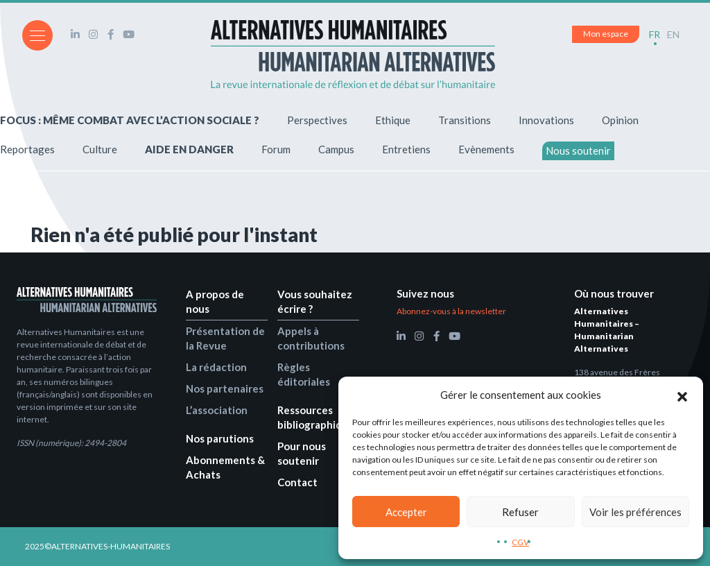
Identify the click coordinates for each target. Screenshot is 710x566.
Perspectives (317, 120)
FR (654, 34)
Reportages (27, 149)
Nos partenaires (224, 388)
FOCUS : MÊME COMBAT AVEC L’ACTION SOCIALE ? (129, 120)
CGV (520, 542)
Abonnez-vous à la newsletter (451, 311)
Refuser (520, 512)
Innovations (546, 120)
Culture (100, 149)
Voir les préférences (635, 512)
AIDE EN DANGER (189, 149)
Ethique (392, 120)
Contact (297, 482)
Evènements (486, 149)
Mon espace (605, 33)
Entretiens (406, 149)
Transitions (464, 120)
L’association (217, 410)
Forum (276, 149)
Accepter (406, 512)
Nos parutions (220, 438)
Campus (336, 149)
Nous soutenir (578, 150)
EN (673, 34)
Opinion (620, 120)
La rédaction (216, 367)
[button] (682, 395)
